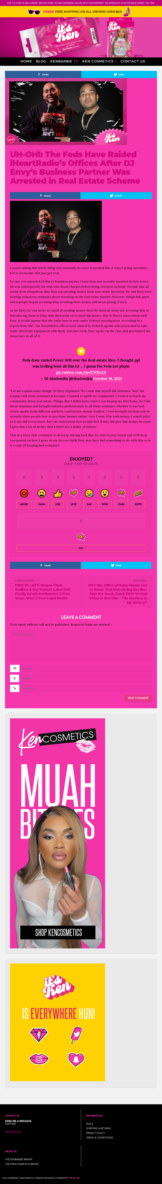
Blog (41, 61)
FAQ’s (89, 1124)
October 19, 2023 (107, 378)
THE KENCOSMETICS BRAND (22, 1164)
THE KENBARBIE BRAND (18, 1159)
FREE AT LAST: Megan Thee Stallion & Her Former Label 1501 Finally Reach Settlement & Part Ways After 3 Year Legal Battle (42, 591)
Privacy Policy (95, 1133)
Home (26, 61)
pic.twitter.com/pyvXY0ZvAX (81, 372)
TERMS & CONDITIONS (99, 1137)
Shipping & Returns (98, 1128)
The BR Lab (74, 1178)
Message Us (13, 1131)
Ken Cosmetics (97, 61)
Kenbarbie (64, 61)
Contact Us (132, 61)
